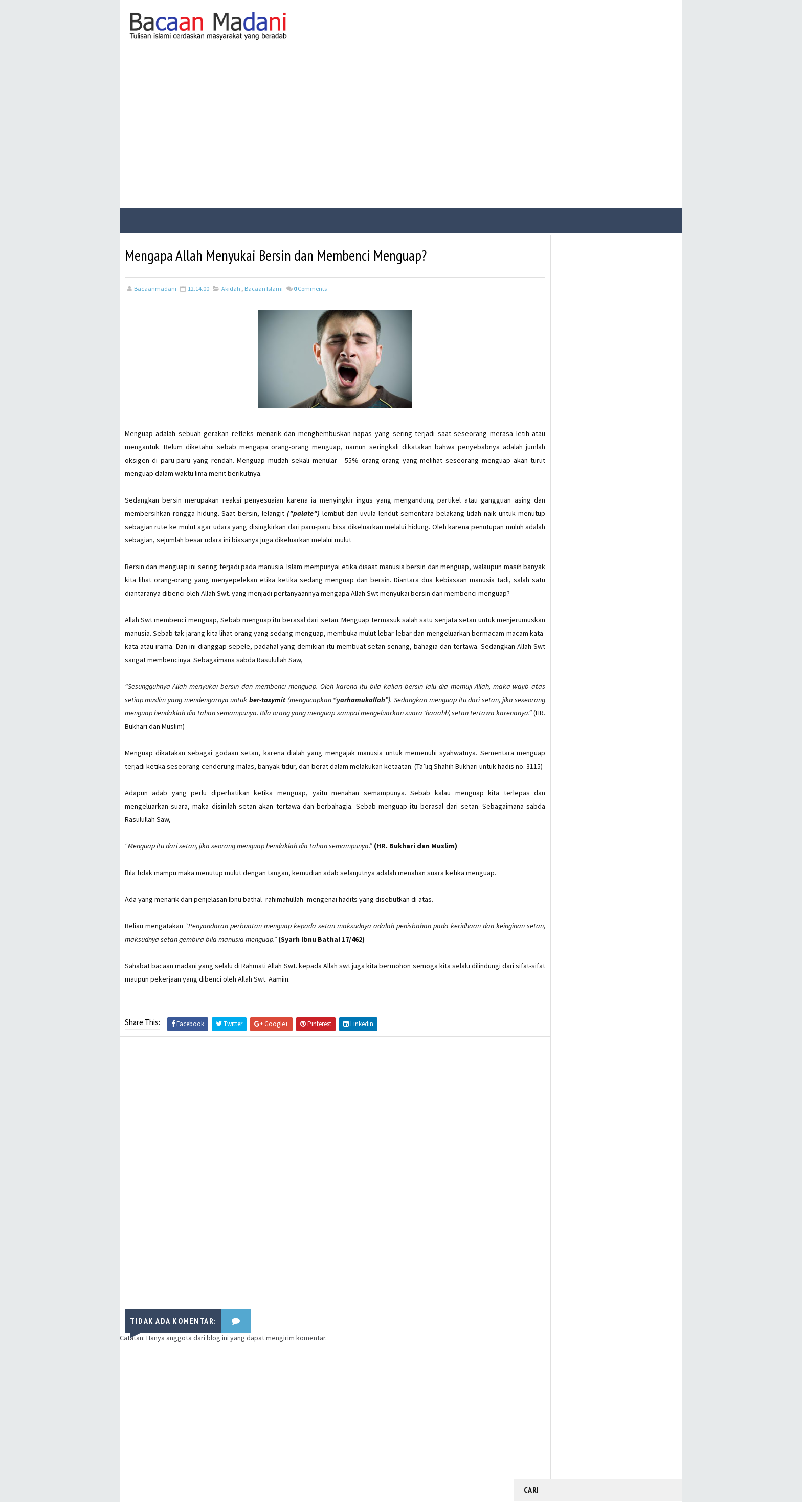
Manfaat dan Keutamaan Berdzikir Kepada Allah (608, 407)
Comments (310, 286)
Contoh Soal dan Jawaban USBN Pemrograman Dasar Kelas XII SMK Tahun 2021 (620, 506)
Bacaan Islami (263, 286)
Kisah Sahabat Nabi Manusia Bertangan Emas (614, 366)
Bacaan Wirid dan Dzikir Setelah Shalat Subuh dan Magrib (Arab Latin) (619, 328)
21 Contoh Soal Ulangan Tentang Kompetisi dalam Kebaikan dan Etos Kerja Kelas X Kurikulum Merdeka (621, 458)
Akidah (230, 286)
